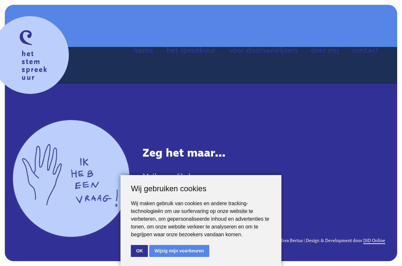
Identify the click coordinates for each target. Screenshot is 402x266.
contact (365, 50)
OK (139, 250)
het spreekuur (191, 50)
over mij (325, 50)
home (143, 50)
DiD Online (374, 240)
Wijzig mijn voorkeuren (179, 250)
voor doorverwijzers (263, 50)
